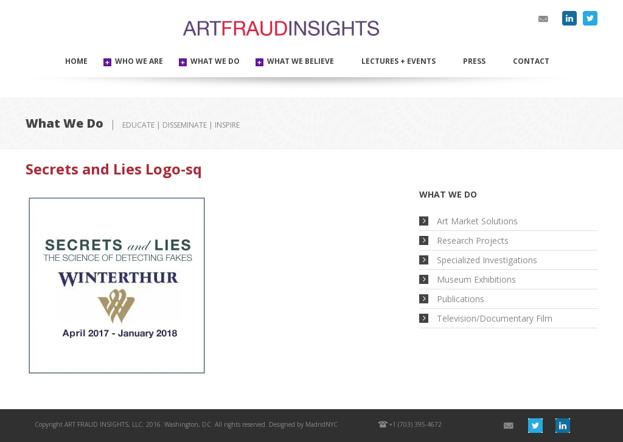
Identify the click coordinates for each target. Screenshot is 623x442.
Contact (531, 61)
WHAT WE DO (215, 61)
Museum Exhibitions (476, 279)
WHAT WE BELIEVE (300, 61)
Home (76, 61)
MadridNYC (321, 424)
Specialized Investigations (487, 260)
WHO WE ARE (139, 61)
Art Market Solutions (477, 221)
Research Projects (473, 240)
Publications (460, 299)
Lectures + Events (398, 61)
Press (474, 61)
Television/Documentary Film (494, 318)
